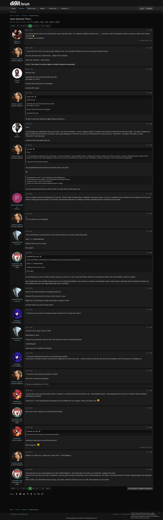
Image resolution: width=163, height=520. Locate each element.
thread (57, 22)
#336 (150, 390)
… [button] (20, 26)
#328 (150, 213)
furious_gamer (15, 22)
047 (17, 135)
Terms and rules (126, 514)
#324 (150, 92)
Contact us (116, 514)
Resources (53, 8)
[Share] (147, 30)
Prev (13, 26)
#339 (150, 452)
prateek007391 (17, 242)
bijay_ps (17, 41)
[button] (37, 8)
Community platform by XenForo (81, 518)
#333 (150, 327)
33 (43, 26)
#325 (150, 123)
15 (23, 26)
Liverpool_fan (17, 264)
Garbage (17, 321)
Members (64, 8)
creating (36, 22)
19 (36, 26)
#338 (150, 427)
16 (27, 26)
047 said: (29, 149)
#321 (150, 30)
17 (30, 26)
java (47, 22)
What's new (31, 8)
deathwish (17, 401)
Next (47, 26)
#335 (150, 370)
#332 (150, 309)
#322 (150, 48)
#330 (150, 252)
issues (42, 22)
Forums (21, 8)
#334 (150, 353)
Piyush (17, 80)
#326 (150, 145)
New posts (13, 12)
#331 (150, 288)
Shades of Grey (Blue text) (19, 514)
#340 (150, 469)
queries (52, 22)
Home (13, 8)
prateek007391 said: (33, 256)
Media (42, 8)
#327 (150, 194)
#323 (150, 69)
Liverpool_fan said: (32, 431)
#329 (150, 231)
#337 (150, 408)
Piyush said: (30, 97)
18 (33, 26)
